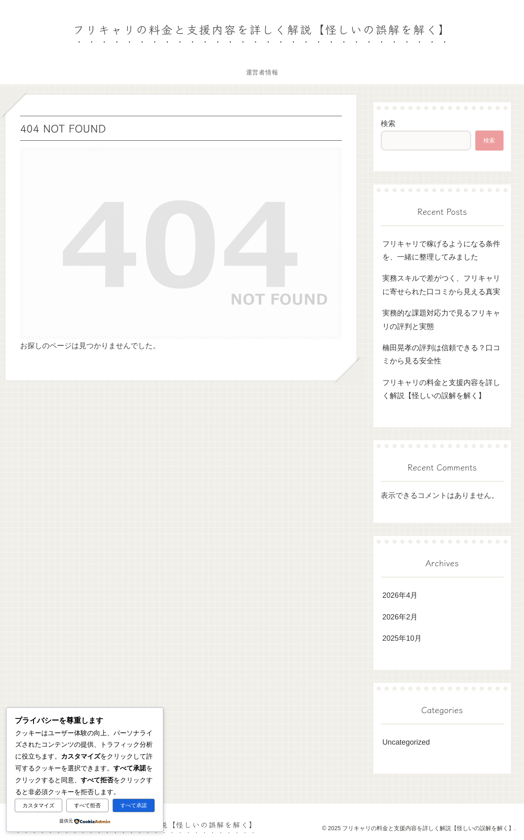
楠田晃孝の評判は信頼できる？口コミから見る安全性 (441, 354)
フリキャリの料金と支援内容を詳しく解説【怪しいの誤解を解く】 (441, 389)
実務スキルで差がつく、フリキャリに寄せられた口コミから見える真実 (441, 284)
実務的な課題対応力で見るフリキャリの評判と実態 (441, 319)
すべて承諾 (133, 805)
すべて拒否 (87, 805)
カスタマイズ (38, 805)
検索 (388, 123)
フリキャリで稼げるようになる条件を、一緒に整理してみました (441, 250)
